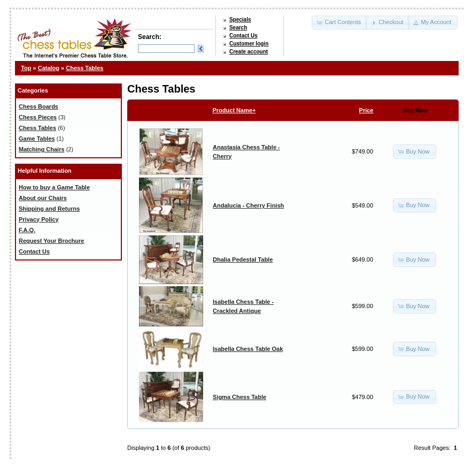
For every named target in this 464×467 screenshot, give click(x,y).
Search (238, 27)
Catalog (48, 68)
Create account (248, 52)
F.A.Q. (27, 230)
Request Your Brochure (51, 241)
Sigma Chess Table (239, 397)
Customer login (248, 44)
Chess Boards (38, 106)
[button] (339, 22)
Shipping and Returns (49, 208)
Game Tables (37, 138)
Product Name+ (234, 110)
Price (366, 110)
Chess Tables (84, 68)
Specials (240, 19)
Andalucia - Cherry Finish (248, 205)
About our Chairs (43, 198)
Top (26, 68)
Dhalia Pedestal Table (243, 259)
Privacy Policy (39, 219)
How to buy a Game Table (54, 187)
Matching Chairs (42, 149)
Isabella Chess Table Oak (248, 349)
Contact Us (243, 36)
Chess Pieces (38, 117)
